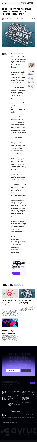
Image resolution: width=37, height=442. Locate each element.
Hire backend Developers (4, 392)
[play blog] (32, 18)
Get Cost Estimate (13, 371)
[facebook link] (29, 72)
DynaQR (23, 400)
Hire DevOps (4, 399)
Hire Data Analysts (3, 398)
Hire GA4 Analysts (3, 401)
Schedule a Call (24, 3)
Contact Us (16, 273)
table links (3, 57)
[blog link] (10, 302)
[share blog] (34, 18)
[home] (10, 3)
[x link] (32, 72)
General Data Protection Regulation (26, 392)
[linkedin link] (33, 72)
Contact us (30, 3)
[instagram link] (30, 72)
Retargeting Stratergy (25, 402)
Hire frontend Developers (4, 394)
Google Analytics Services (25, 394)
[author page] (6, 19)
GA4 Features (24, 399)
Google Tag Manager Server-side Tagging (25, 398)
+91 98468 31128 (33, 394)
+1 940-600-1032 (33, 392)
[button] (35, 3)
